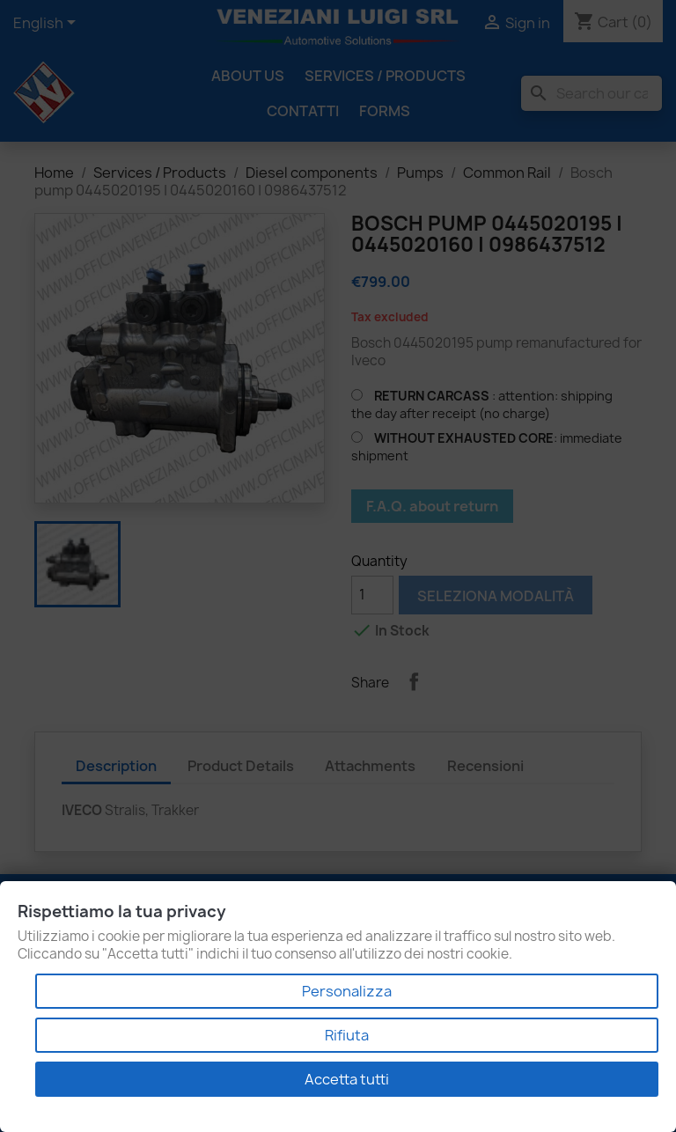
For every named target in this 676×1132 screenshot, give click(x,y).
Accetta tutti (347, 1079)
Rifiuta (347, 1035)
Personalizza (347, 991)
